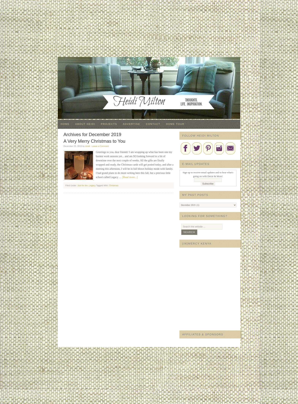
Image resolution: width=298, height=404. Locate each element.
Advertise (131, 124)
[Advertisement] (149, 28)
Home (65, 124)
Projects (109, 124)
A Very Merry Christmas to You (94, 141)
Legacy (92, 185)
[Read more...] (130, 177)
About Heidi (85, 124)
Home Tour (175, 124)
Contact (153, 124)
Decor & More (149, 64)
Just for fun (82, 185)
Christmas (113, 185)
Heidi (87, 146)
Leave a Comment (100, 146)
